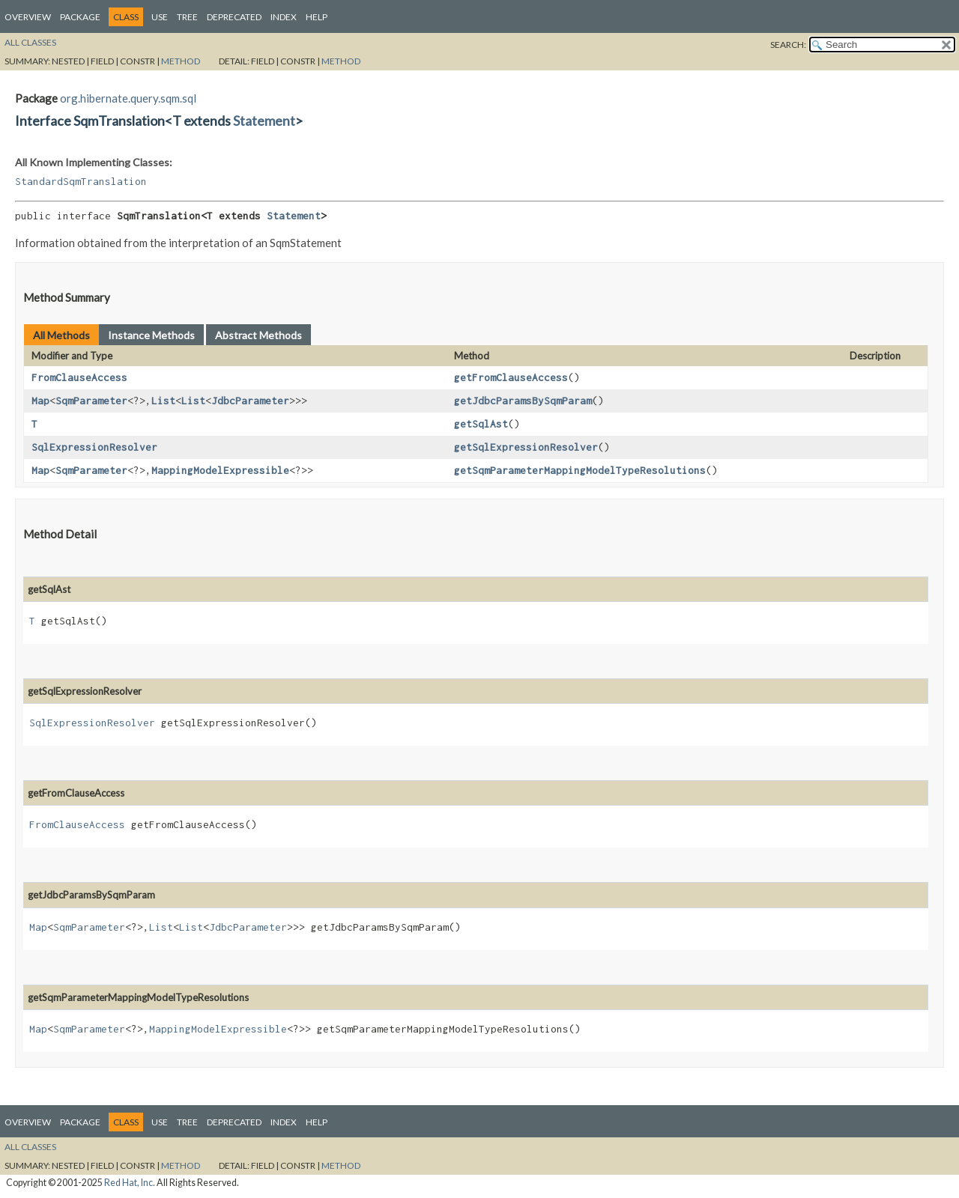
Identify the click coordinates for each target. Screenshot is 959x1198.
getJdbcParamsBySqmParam (523, 401)
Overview (27, 16)
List (163, 401)
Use (159, 16)
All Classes (30, 42)
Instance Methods (151, 335)
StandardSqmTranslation (81, 181)
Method (180, 61)
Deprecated (234, 16)
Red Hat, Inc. (129, 1182)
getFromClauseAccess (511, 377)
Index (283, 16)
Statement (264, 120)
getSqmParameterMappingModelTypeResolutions (580, 470)
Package (80, 16)
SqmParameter (91, 401)
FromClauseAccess (79, 377)
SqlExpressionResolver (94, 447)
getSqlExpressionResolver (526, 447)
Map (40, 401)
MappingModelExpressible (220, 470)
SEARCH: (788, 44)
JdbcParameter (250, 401)
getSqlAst (481, 424)
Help (316, 16)
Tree (187, 16)
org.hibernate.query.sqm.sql (128, 98)
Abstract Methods (258, 335)
